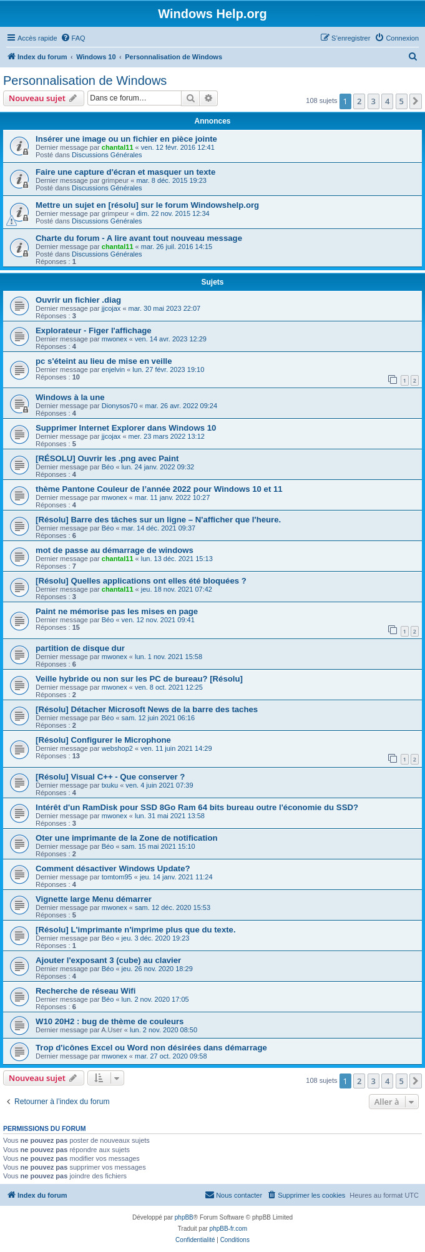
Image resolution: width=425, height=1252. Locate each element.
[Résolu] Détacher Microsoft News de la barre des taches (147, 709)
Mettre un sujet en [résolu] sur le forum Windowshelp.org (147, 205)
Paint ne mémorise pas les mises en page (117, 611)
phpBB (184, 1217)
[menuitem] (73, 38)
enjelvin (113, 369)
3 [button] (373, 101)
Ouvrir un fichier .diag (78, 300)
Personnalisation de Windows (85, 80)
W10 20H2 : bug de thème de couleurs (109, 1021)
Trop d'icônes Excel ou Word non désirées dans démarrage (151, 1047)
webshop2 (117, 748)
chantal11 (118, 147)
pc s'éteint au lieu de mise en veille (104, 361)
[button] (415, 101)
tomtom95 (117, 877)
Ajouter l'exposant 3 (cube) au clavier (108, 960)
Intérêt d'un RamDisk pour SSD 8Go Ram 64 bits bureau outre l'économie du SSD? (197, 807)
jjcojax (111, 308)
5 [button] (401, 101)
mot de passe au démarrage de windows (114, 550)
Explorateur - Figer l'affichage (94, 330)
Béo (108, 467)
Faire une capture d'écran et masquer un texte (125, 172)
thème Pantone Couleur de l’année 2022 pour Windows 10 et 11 (159, 489)
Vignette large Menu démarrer (94, 899)
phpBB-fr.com (229, 1228)
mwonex (114, 339)
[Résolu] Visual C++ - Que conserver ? (110, 776)
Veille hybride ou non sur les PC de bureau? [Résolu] (139, 678)
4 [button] (387, 101)
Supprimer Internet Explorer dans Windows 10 (126, 428)
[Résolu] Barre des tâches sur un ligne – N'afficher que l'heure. (158, 519)
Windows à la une (70, 397)
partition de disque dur (80, 648)
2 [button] (359, 101)
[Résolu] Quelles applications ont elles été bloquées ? (141, 580)
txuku (110, 785)
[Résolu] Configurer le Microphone (103, 740)
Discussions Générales (107, 155)
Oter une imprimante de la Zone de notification (127, 838)
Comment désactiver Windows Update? (113, 868)
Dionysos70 (119, 405)
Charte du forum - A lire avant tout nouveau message (139, 238)
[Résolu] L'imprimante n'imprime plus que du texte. (136, 929)
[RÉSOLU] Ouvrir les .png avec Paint (107, 458)
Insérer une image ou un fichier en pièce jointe (126, 139)
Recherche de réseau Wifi (85, 990)
